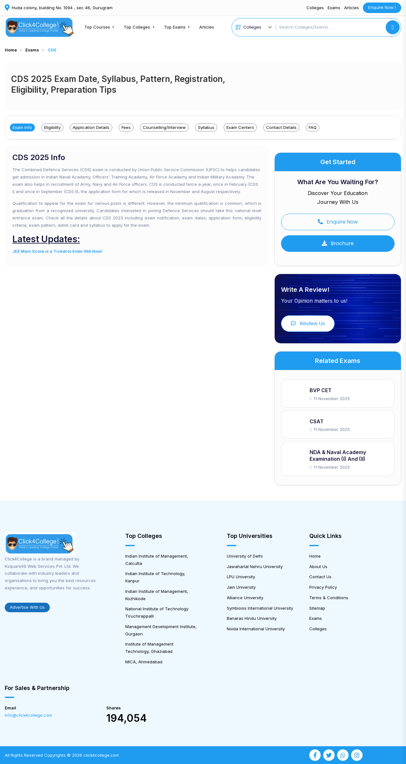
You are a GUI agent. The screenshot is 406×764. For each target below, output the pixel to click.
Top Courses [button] (97, 27)
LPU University (241, 576)
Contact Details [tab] (281, 127)
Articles (351, 7)
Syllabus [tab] (206, 127)
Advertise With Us (27, 607)
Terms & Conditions (328, 597)
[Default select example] (258, 27)
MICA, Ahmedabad (143, 661)
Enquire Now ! (382, 7)
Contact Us (320, 576)
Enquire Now (338, 221)
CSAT (317, 421)
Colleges (315, 7)
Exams (334, 7)
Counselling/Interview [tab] (164, 127)
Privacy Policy (323, 587)
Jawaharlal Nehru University (255, 566)
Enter (77, 251)
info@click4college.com (28, 715)
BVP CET (320, 390)
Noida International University (256, 628)
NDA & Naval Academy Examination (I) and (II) (338, 455)
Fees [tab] (126, 127)
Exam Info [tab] (22, 127)
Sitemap (317, 608)
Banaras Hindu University (252, 618)
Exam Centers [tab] (240, 127)
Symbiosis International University (260, 608)
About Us (318, 566)
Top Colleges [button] (137, 27)
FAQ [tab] (313, 127)
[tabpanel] (137, 206)
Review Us (308, 323)
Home (11, 49)
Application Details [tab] (91, 127)
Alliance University (245, 597)
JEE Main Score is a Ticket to (42, 251)
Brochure (338, 243)
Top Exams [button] (175, 27)
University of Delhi (245, 556)
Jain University (241, 587)
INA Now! (92, 251)
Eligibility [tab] (52, 127)
